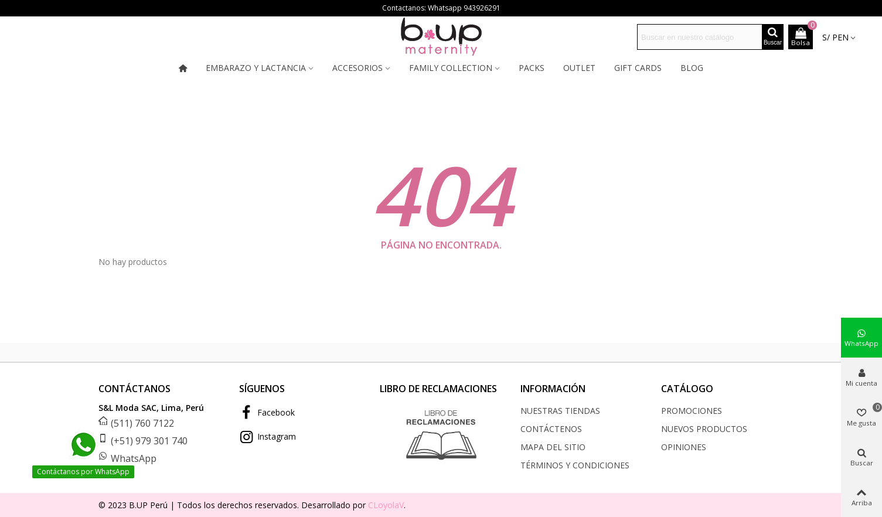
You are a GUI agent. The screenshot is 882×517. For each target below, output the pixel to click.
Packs (531, 67)
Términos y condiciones (574, 465)
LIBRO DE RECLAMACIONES (438, 388)
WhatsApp (133, 458)
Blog (691, 67)
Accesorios (357, 67)
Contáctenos (551, 428)
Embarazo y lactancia (256, 67)
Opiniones (683, 447)
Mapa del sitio (552, 447)
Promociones (691, 410)
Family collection (450, 67)
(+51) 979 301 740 (149, 440)
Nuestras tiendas (560, 410)
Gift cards (638, 67)
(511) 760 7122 (142, 423)
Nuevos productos (704, 428)
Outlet (579, 67)
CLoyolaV (386, 505)
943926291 (482, 8)
